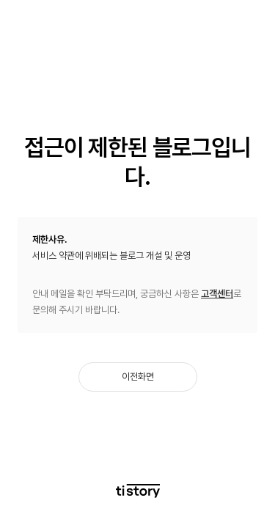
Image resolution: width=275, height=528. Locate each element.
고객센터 (217, 293)
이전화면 (138, 376)
